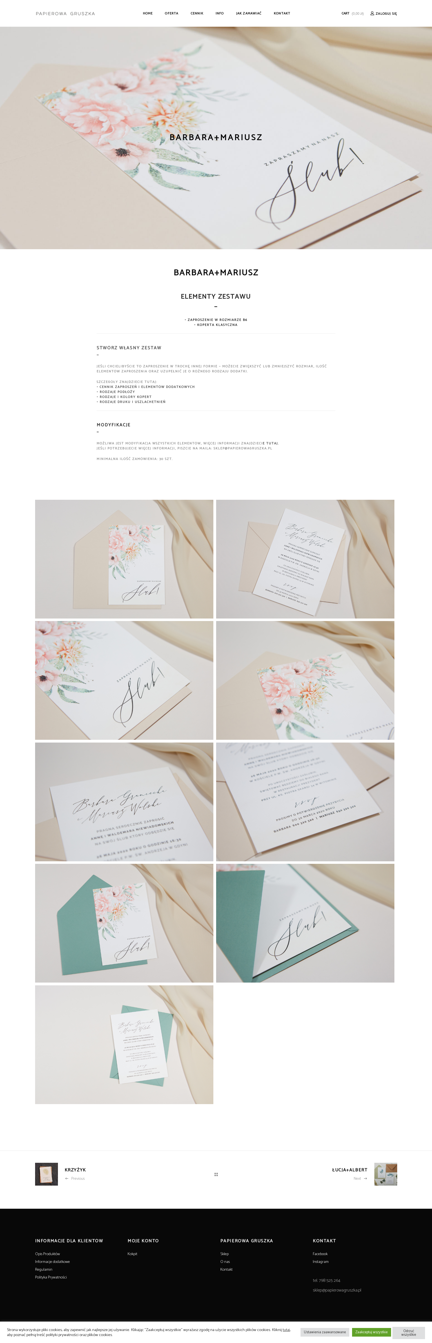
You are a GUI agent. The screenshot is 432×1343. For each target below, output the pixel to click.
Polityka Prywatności (51, 1277)
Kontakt (226, 1270)
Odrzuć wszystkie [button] (408, 1333)
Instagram (321, 1262)
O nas (225, 1262)
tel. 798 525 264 (326, 1280)
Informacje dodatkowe (52, 1262)
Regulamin (43, 1270)
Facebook (320, 1254)
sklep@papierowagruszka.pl (337, 1290)
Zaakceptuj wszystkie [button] (371, 1332)
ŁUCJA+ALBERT (349, 1170)
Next (361, 1179)
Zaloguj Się (386, 13)
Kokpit (132, 1254)
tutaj (286, 1330)
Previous (75, 1179)
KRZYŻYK (75, 1170)
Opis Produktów (47, 1254)
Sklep (224, 1254)
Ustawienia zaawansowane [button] (325, 1332)
